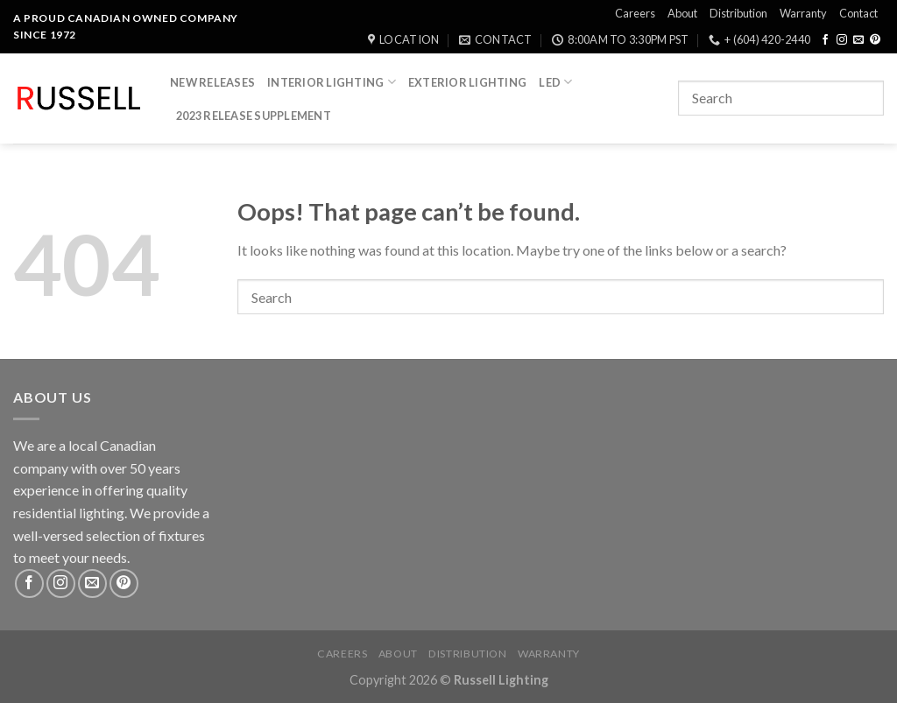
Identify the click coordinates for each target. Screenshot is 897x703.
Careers (635, 13)
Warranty (803, 13)
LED (555, 82)
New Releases (212, 82)
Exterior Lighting (467, 82)
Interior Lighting (331, 82)
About (682, 13)
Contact (858, 13)
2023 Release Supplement (253, 116)
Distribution (738, 13)
